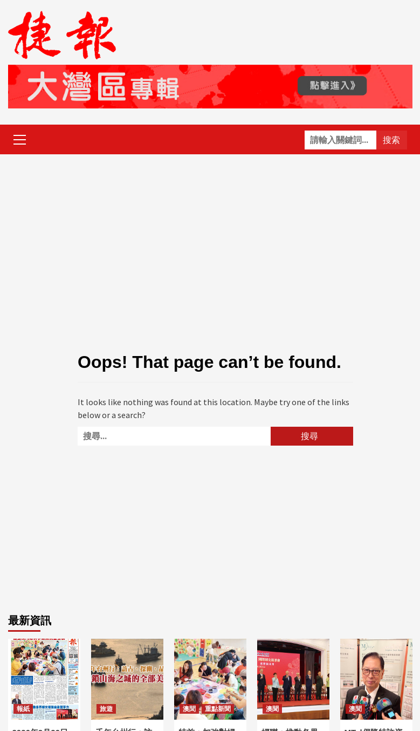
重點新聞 (218, 709)
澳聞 (189, 709)
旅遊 (106, 709)
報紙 (23, 709)
